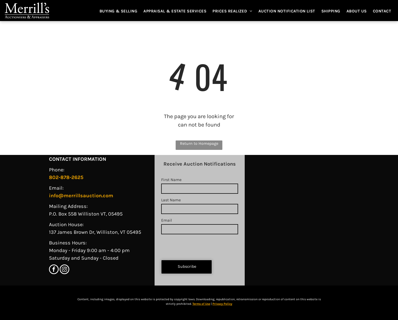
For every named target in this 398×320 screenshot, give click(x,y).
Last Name (171, 200)
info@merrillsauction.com (81, 196)
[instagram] (64, 269)
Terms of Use (201, 304)
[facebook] (54, 269)
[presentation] (199, 245)
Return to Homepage (199, 143)
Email (166, 220)
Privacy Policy (222, 304)
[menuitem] (121, 11)
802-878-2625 (66, 177)
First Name (171, 179)
